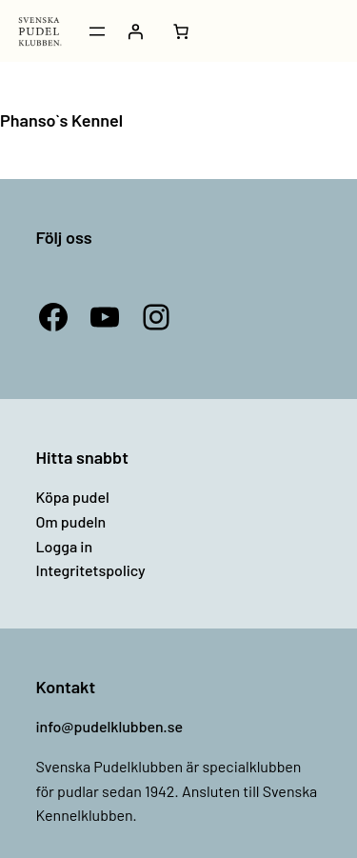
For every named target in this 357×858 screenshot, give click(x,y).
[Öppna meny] (97, 31)
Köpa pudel (72, 497)
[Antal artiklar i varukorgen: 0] (181, 31)
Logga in (64, 546)
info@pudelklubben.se (110, 726)
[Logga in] (135, 31)
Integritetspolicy (91, 570)
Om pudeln (71, 521)
